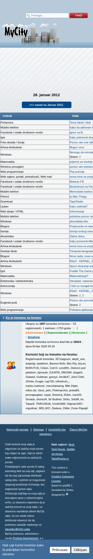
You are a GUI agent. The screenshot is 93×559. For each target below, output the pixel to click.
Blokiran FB (77, 181)
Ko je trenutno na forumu (23, 317)
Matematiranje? (79, 276)
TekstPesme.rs (60, 458)
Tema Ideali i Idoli (80, 122)
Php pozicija (77, 171)
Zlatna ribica (77, 236)
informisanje (77, 211)
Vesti (71, 444)
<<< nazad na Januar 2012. (46, 104)
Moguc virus (77, 147)
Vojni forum (58, 449)
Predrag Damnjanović (25, 538)
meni (23, 5)
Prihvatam (60, 550)
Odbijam (80, 550)
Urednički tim (57, 429)
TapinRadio (76, 201)
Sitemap (38, 429)
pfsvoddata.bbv (79, 221)
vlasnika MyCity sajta (17, 529)
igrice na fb (76, 132)
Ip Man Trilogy (78, 196)
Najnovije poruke (17, 429)
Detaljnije (34, 337)
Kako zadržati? (79, 206)
